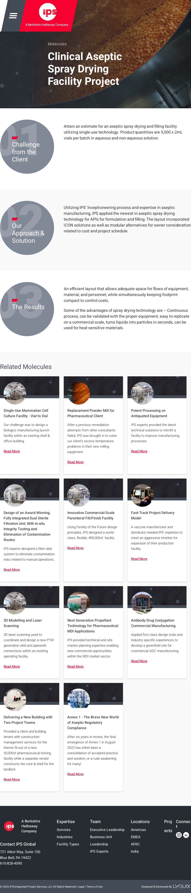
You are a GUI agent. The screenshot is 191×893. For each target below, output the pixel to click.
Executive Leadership (107, 830)
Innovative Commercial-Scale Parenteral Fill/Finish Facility (91, 515)
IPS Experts (99, 851)
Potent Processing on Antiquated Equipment (149, 413)
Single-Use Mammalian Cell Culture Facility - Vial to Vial (26, 413)
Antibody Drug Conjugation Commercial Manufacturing (153, 623)
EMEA (135, 837)
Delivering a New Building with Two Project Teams (28, 720)
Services (63, 830)
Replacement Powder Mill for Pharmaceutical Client (90, 413)
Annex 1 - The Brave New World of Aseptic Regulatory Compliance (93, 723)
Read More (12, 451)
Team (95, 822)
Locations (140, 822)
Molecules (57, 44)
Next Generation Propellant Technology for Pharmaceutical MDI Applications (92, 626)
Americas (138, 830)
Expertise (66, 822)
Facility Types (68, 844)
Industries (65, 837)
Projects (168, 826)
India (135, 851)
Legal (81, 887)
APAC (135, 844)
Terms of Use (94, 887)
